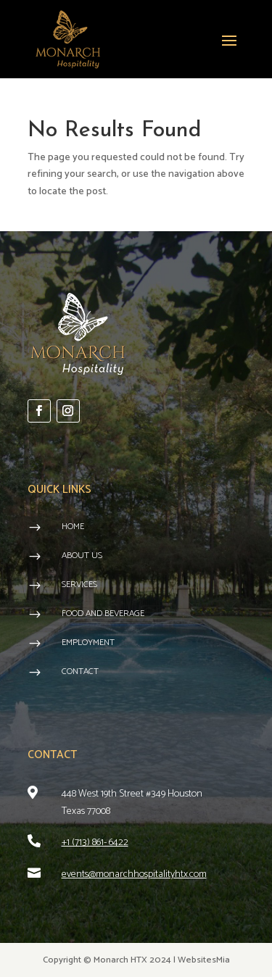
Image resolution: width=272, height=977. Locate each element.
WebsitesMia (204, 960)
